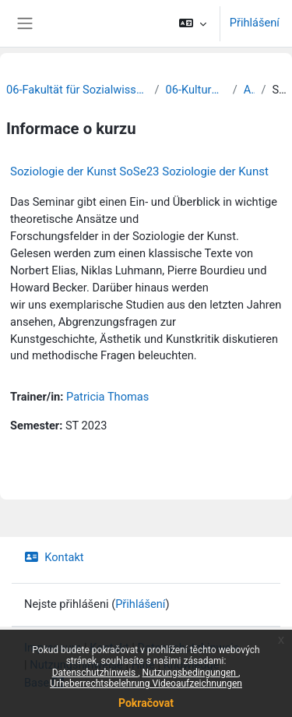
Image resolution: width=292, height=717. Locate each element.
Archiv (249, 90)
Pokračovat (146, 703)
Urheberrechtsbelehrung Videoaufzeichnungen (146, 683)
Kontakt (54, 557)
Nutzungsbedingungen (190, 672)
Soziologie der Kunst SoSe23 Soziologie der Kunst (139, 171)
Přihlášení (255, 23)
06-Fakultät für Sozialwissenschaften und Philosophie (77, 90)
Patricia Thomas (107, 397)
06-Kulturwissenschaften (196, 90)
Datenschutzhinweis (95, 672)
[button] (192, 23)
